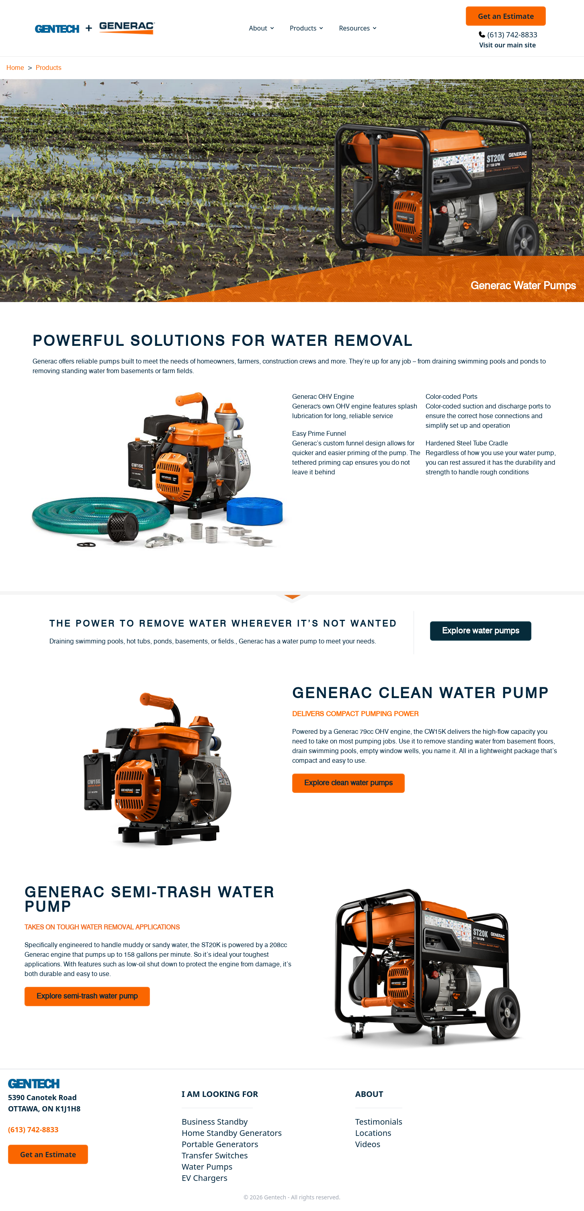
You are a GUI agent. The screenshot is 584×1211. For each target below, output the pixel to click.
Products (307, 28)
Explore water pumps (480, 631)
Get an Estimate (506, 16)
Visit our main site (507, 45)
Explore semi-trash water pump (87, 996)
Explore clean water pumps (348, 783)
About (262, 28)
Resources (358, 28)
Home (15, 68)
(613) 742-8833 (512, 34)
